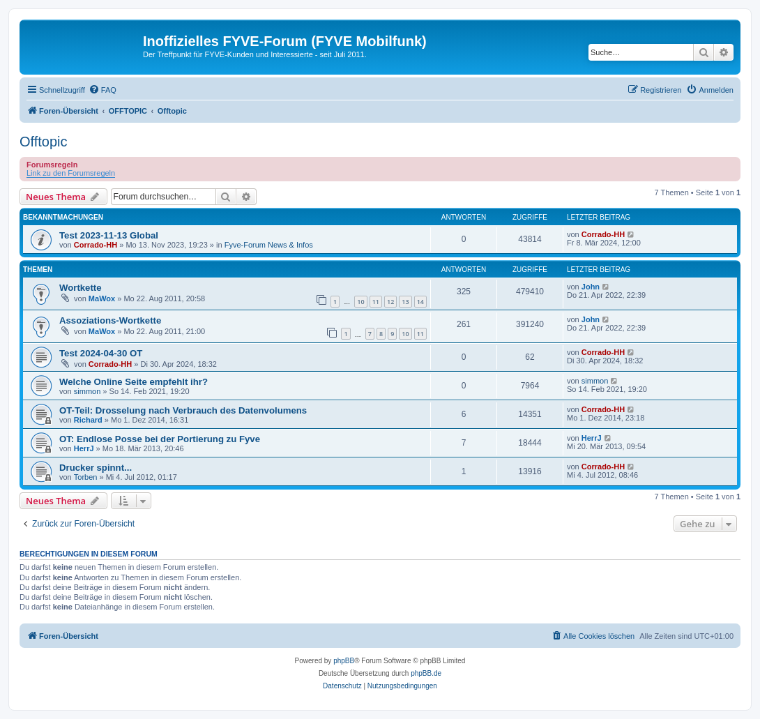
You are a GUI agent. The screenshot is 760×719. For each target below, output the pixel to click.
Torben (86, 477)
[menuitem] (102, 90)
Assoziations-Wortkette (110, 320)
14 (420, 301)
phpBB (343, 661)
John (591, 286)
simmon (87, 391)
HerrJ (84, 448)
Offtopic (44, 141)
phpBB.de (426, 673)
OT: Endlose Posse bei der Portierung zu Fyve (159, 439)
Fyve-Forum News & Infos (269, 245)
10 (360, 301)
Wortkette (80, 287)
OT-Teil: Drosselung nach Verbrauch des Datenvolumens (183, 410)
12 (390, 301)
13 (405, 301)
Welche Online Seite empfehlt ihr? (133, 382)
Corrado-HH (95, 245)
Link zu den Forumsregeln (70, 173)
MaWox (102, 298)
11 (375, 301)
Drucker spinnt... (95, 467)
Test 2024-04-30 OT (100, 353)
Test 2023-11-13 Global (108, 235)
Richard (88, 420)
